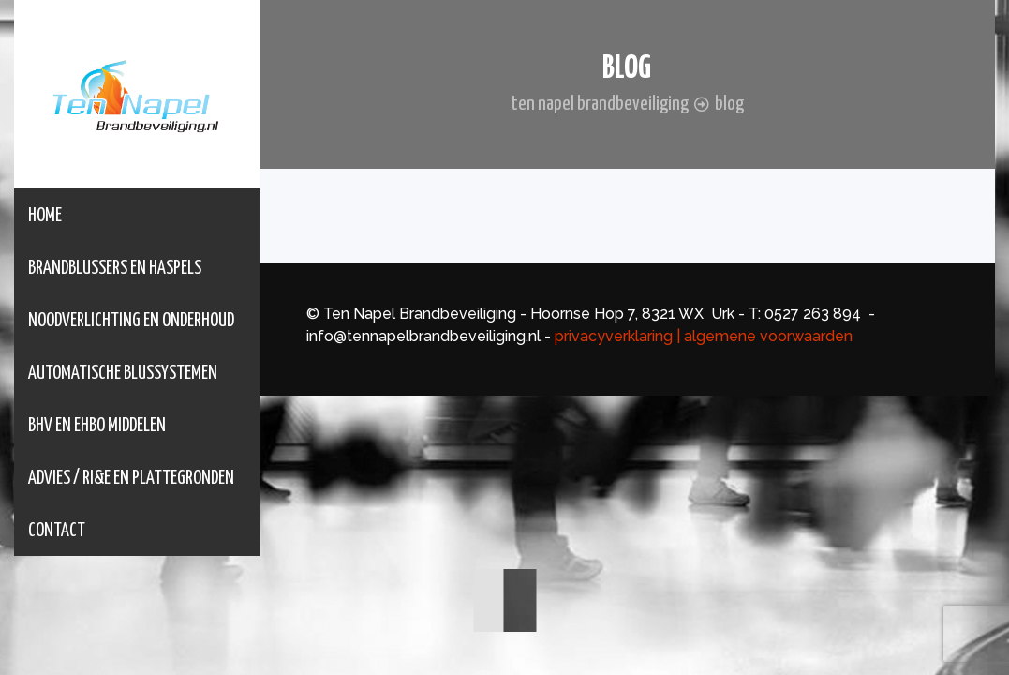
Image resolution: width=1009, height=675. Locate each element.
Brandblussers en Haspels (114, 269)
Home (45, 216)
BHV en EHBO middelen (97, 426)
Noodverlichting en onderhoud (131, 321)
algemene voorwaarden (770, 336)
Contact (56, 531)
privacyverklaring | (617, 336)
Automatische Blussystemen (122, 373)
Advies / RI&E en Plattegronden (131, 479)
